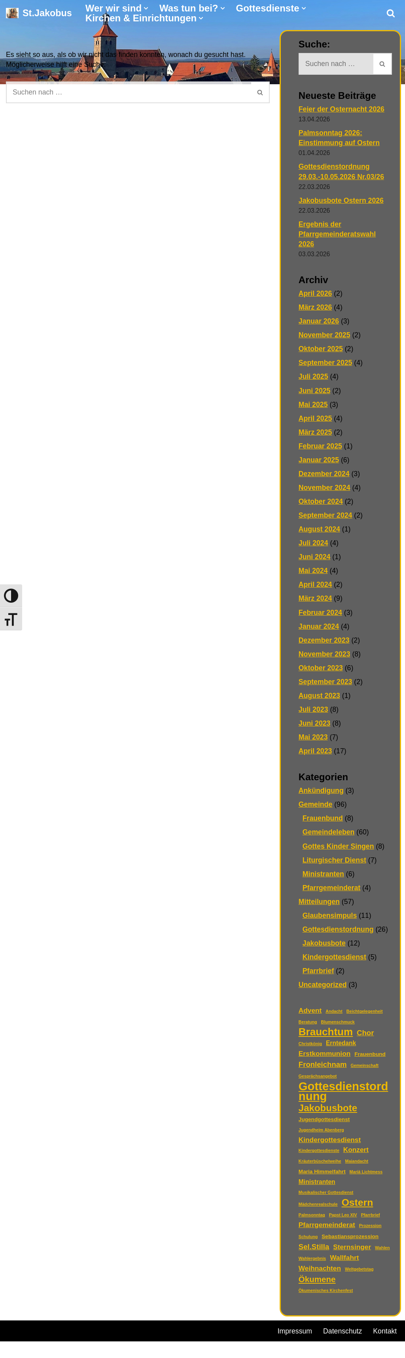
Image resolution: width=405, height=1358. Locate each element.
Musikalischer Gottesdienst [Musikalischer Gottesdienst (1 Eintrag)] (326, 1196)
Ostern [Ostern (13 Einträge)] (357, 1207)
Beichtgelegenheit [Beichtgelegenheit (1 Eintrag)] (364, 1014)
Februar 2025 (321, 447)
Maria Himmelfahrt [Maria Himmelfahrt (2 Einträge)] (322, 1175)
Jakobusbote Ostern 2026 (342, 201)
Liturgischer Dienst (335, 863)
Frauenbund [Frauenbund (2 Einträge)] (370, 1058)
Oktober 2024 (321, 503)
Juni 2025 (315, 392)
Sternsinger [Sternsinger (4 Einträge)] (352, 1251)
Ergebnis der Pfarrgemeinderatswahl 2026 (338, 234)
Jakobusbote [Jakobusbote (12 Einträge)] (328, 1111)
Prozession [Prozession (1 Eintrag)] (370, 1229)
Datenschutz (343, 1336)
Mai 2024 (313, 573)
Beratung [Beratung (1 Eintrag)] (308, 1025)
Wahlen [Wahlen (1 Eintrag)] (382, 1252)
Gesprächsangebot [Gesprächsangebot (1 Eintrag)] (318, 1079)
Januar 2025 (319, 461)
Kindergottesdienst (335, 960)
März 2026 (316, 308)
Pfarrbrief (319, 974)
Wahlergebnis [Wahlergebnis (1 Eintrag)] (312, 1262)
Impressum (295, 1336)
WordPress (96, 1335)
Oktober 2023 (321, 670)
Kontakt (290, 1347)
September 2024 (326, 517)
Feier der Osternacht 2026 (342, 109)
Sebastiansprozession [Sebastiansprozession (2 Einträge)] (350, 1241)
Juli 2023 (314, 712)
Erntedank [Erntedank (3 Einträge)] (341, 1046)
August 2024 (320, 531)
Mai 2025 (313, 406)
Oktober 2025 (321, 350)
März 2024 (316, 600)
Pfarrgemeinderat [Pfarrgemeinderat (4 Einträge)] (327, 1229)
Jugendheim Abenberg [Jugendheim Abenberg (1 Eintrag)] (321, 1133)
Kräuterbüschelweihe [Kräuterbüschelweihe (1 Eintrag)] (320, 1165)
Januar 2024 (319, 628)
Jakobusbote (324, 946)
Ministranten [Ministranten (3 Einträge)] (317, 1186)
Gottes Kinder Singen (339, 849)
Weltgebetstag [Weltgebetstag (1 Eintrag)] (359, 1273)
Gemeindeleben (329, 835)
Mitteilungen (320, 904)
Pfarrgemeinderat (332, 891)
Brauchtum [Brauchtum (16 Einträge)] (326, 1035)
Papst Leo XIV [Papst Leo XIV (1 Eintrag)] (343, 1219)
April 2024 (316, 586)
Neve (14, 1335)
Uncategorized (323, 988)
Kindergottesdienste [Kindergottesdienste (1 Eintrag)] (319, 1154)
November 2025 (325, 336)
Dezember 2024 (324, 475)
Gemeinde (316, 807)
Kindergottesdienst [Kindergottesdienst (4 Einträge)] (330, 1144)
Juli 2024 (314, 545)
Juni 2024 (315, 559)
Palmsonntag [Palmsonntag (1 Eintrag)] (312, 1219)
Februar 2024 (321, 614)
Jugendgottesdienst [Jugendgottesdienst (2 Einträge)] (324, 1123)
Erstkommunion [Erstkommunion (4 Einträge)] (324, 1057)
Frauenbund (323, 821)
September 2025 (326, 364)
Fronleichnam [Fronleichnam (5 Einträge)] (323, 1068)
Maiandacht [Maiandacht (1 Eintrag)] (357, 1165)
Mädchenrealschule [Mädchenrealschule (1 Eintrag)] (318, 1208)
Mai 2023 (313, 739)
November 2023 (325, 656)
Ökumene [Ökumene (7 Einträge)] (317, 1283)
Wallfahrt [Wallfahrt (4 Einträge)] (344, 1262)
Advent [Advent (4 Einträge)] (310, 1014)
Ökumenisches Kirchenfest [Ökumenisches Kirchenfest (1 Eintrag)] (326, 1294)
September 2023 (326, 684)
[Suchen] (390, 13)
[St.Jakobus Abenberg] (39, 13)
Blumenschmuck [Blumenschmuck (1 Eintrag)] (338, 1025)
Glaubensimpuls (330, 918)
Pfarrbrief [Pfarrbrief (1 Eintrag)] (370, 1219)
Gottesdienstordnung (339, 932)
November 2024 (325, 489)
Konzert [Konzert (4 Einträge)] (356, 1154)
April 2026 (316, 294)
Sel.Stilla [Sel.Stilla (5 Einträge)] (314, 1251)
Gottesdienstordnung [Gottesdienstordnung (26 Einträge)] (343, 1095)
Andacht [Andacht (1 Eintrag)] (334, 1014)
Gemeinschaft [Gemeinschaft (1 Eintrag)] (365, 1069)
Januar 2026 (319, 322)
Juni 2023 (315, 726)
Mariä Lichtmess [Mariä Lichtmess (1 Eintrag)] (366, 1175)
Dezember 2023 (324, 642)
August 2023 (320, 698)
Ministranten (324, 877)
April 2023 (316, 753)
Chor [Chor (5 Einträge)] (365, 1036)
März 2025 (316, 433)
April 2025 (316, 420)
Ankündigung (321, 793)
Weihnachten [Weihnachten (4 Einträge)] (320, 1273)
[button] (146, 8)
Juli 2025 (314, 378)
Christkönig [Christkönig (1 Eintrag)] (310, 1047)
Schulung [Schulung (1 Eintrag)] (308, 1241)
